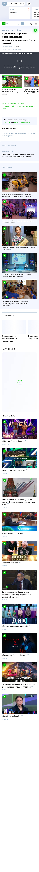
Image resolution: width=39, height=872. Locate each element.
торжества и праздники (25, 106)
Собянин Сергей (8, 106)
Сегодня (17, 46)
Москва (21, 103)
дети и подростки (9, 103)
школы (4, 109)
